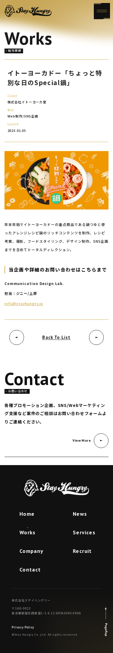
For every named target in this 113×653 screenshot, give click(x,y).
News (80, 513)
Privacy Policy (23, 627)
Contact (30, 569)
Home (27, 513)
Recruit (82, 551)
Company (31, 551)
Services (84, 532)
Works (27, 532)
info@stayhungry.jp (23, 303)
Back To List (56, 337)
